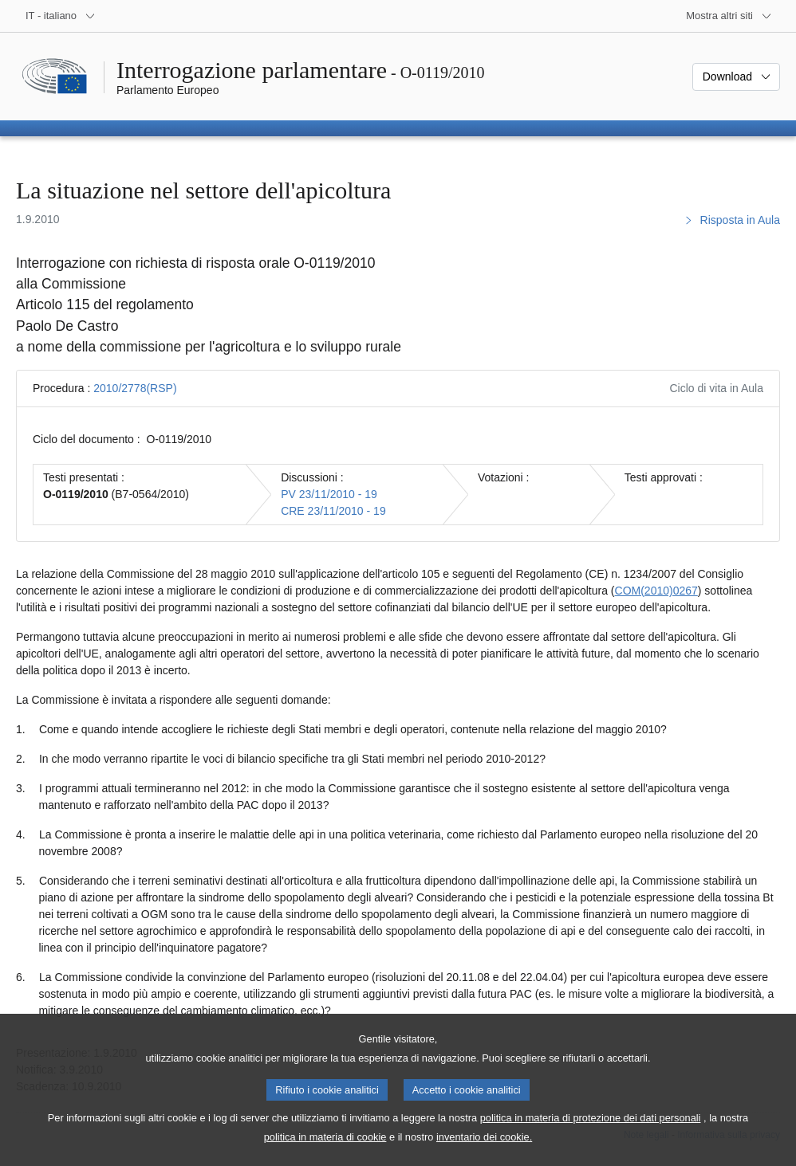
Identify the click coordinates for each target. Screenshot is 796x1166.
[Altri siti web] (729, 16)
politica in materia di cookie (325, 1150)
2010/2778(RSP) (134, 388)
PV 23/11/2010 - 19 (329, 494)
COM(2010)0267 (656, 590)
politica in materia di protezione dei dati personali (590, 1131)
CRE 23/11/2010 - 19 (333, 510)
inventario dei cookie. (484, 1150)
